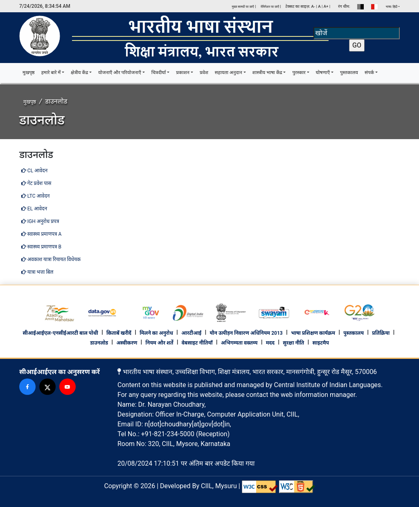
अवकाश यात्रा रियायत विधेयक (51, 259)
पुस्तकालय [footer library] (353, 333)
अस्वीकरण (126, 343)
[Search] (356, 33)
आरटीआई (191, 333)
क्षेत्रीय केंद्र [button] (79, 72)
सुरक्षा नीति (293, 343)
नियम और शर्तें (159, 343)
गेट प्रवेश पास (36, 183)
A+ (326, 6)
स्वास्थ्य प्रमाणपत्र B (41, 247)
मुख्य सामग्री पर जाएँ (243, 7)
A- (313, 6)
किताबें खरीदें (118, 333)
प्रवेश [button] (204, 72)
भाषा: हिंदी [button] (392, 7)
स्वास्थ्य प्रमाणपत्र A (41, 234)
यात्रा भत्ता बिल (37, 272)
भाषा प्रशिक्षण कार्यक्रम (313, 333)
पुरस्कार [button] (298, 72)
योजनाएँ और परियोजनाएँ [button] (119, 72)
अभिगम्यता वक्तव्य (239, 343)
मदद (270, 343)
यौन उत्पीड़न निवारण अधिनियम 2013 (246, 333)
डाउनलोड (99, 343)
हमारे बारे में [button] (51, 72)
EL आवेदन (34, 209)
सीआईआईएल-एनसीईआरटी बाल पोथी (60, 333)
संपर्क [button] (369, 72)
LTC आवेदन (35, 196)
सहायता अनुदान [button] (228, 72)
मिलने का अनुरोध (156, 333)
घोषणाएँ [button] (323, 72)
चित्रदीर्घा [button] (158, 72)
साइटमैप (321, 343)
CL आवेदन (34, 171)
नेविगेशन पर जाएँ (270, 7)
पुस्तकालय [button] (349, 72)
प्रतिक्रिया (381, 333)
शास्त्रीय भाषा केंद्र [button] (267, 72)
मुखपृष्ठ (30, 72)
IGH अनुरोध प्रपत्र (40, 221)
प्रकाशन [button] (182, 72)
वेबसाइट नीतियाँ (197, 343)
